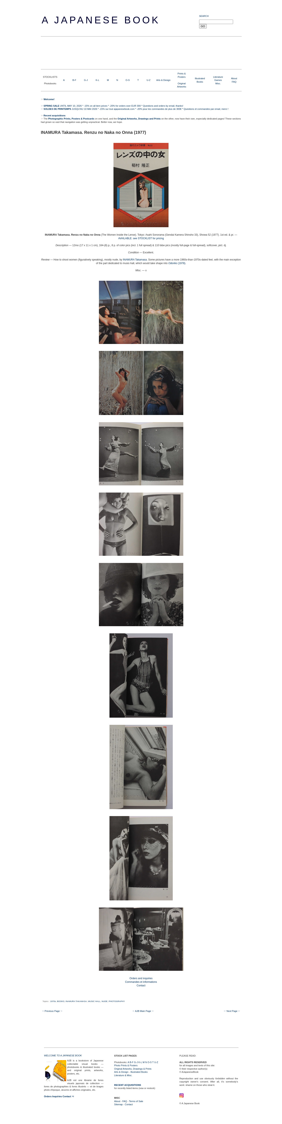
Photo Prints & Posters (126, 1065)
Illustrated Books (138, 1072)
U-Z (148, 80)
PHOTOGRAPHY (117, 1001)
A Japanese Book (101, 20)
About (234, 78)
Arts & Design (163, 80)
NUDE (105, 1001)
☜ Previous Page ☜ (52, 1011)
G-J (86, 80)
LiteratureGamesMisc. (218, 80)
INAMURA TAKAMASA (76, 1001)
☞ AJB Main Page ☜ (143, 1011)
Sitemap (118, 1104)
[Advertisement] (117, 52)
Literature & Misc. (123, 1075)
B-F (74, 80)
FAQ (234, 82)
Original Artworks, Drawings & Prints (132, 1069)
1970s (53, 1001)
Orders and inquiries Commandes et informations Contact (141, 982)
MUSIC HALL (94, 1001)
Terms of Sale (136, 1101)
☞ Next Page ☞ (232, 1011)
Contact (129, 1104)
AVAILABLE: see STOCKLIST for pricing (141, 238)
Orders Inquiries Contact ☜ (59, 1096)
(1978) (176, 263)
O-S (127, 80)
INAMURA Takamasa (135, 259)
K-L (97, 80)
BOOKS (60, 1001)
